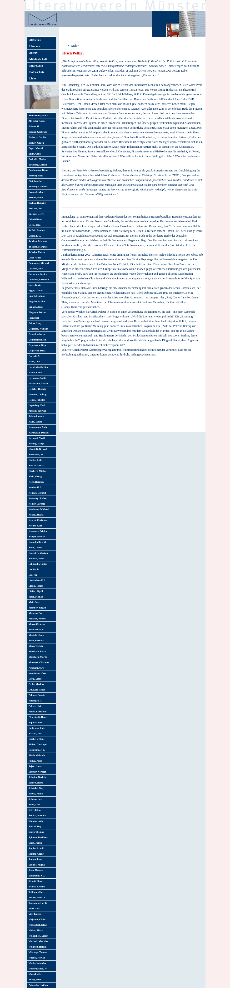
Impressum (35, 65)
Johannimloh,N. (36, 416)
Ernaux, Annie (35, 307)
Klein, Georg (34, 476)
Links (32, 78)
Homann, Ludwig (36, 394)
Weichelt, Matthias (37, 941)
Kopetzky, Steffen (37, 498)
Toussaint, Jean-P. (37, 903)
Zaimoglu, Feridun (37, 985)
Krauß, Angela (35, 514)
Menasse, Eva (34, 613)
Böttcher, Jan (34, 181)
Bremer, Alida (35, 197)
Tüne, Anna (33, 908)
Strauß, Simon (35, 881)
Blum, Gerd (34, 153)
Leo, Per (32, 575)
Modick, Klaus (35, 635)
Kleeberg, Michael (37, 471)
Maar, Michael (35, 596)
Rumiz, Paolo (34, 760)
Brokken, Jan (34, 208)
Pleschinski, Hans (36, 717)
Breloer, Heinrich (36, 203)
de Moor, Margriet (37, 246)
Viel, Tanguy (34, 914)
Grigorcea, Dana (36, 350)
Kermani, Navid (36, 438)
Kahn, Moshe (34, 421)
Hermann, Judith (36, 378)
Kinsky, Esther (35, 460)
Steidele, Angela (36, 864)
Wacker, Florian (36, 957)
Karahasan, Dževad (38, 432)
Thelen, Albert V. (36, 897)
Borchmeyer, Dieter (37, 170)
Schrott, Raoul (35, 782)
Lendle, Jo (33, 569)
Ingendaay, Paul (36, 405)
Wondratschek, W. (37, 968)
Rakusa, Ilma (34, 733)
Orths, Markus (35, 684)
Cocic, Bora (33, 225)
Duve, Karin (34, 285)
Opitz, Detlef (34, 678)
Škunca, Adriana (36, 815)
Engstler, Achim (36, 301)
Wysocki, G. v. (35, 974)
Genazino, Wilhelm (37, 328)
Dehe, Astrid (34, 257)
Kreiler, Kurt (34, 525)
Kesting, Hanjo (35, 443)
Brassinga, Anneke (37, 186)
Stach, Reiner (34, 843)
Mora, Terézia (35, 646)
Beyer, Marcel (35, 148)
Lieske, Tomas (35, 585)
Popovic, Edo (34, 722)
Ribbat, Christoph (37, 744)
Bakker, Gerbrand (37, 132)
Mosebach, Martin (37, 657)
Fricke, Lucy (34, 323)
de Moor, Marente (37, 241)
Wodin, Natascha (36, 963)
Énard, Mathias (36, 296)
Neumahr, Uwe (35, 668)
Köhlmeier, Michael (38, 509)
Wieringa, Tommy (37, 952)
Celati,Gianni (34, 219)
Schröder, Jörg (35, 788)
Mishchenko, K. (36, 629)
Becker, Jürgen (35, 142)
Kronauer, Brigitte (37, 531)
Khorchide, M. (35, 454)
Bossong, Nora (35, 175)
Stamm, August (35, 853)
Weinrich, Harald (36, 946)
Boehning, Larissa (37, 164)
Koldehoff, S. (34, 487)
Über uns (34, 46)
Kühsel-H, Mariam (37, 553)
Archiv (32, 52)
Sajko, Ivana (34, 766)
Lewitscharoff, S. (36, 580)
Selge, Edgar (34, 810)
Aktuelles (34, 40)
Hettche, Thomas (36, 389)
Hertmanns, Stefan (37, 383)
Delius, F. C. (34, 235)
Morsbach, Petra (36, 651)
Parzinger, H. (34, 700)
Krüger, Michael (36, 536)
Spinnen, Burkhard (37, 837)
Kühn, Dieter (34, 547)
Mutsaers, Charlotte (38, 662)
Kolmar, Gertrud (36, 493)
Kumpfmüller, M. (36, 542)
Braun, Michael (36, 192)
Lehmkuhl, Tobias (37, 564)
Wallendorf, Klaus (37, 925)
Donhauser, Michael (38, 263)
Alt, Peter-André (36, 121)
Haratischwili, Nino (37, 367)
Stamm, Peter (34, 859)
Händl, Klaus (34, 372)
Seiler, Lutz (33, 804)
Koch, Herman (35, 482)
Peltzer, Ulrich (35, 706)
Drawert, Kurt (35, 268)
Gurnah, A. (33, 356)
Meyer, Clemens (36, 624)
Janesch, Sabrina (36, 410)
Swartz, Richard (36, 886)
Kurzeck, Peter (35, 558)
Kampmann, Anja (37, 427)
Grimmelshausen (36, 339)
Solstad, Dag (34, 826)
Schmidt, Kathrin (36, 777)
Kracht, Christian (37, 520)
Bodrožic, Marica (36, 159)
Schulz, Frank (35, 793)
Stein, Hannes (35, 870)
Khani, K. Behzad (37, 449)
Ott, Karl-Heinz (36, 689)
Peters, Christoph (36, 711)
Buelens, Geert (35, 214)
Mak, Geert (33, 602)
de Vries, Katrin (36, 252)
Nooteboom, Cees (36, 673)
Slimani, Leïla (35, 821)
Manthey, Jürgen (36, 607)
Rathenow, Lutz (36, 728)
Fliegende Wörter (36, 312)
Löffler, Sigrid (35, 591)
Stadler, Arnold (35, 848)
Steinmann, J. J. (36, 875)
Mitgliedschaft (37, 59)
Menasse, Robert (36, 618)
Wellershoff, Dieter (37, 935)
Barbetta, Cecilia (36, 137)
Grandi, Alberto (36, 334)
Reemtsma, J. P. (36, 750)
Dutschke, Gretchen (38, 279)
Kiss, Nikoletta (35, 465)
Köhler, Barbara (36, 503)
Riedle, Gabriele (36, 755)
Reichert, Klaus (36, 739)
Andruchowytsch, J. (38, 115)
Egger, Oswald (35, 290)
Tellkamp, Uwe (35, 892)
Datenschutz (36, 72)
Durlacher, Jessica (37, 274)
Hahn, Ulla (33, 361)
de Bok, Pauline (36, 230)
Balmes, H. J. (34, 126)
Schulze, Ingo (34, 799)
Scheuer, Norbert (36, 771)
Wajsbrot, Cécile (36, 919)
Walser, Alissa (35, 930)
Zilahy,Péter (34, 979)
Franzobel (33, 317)
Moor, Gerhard (35, 640)
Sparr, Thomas (35, 832)
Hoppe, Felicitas (36, 400)
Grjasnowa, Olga (36, 345)
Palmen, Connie (36, 695)
